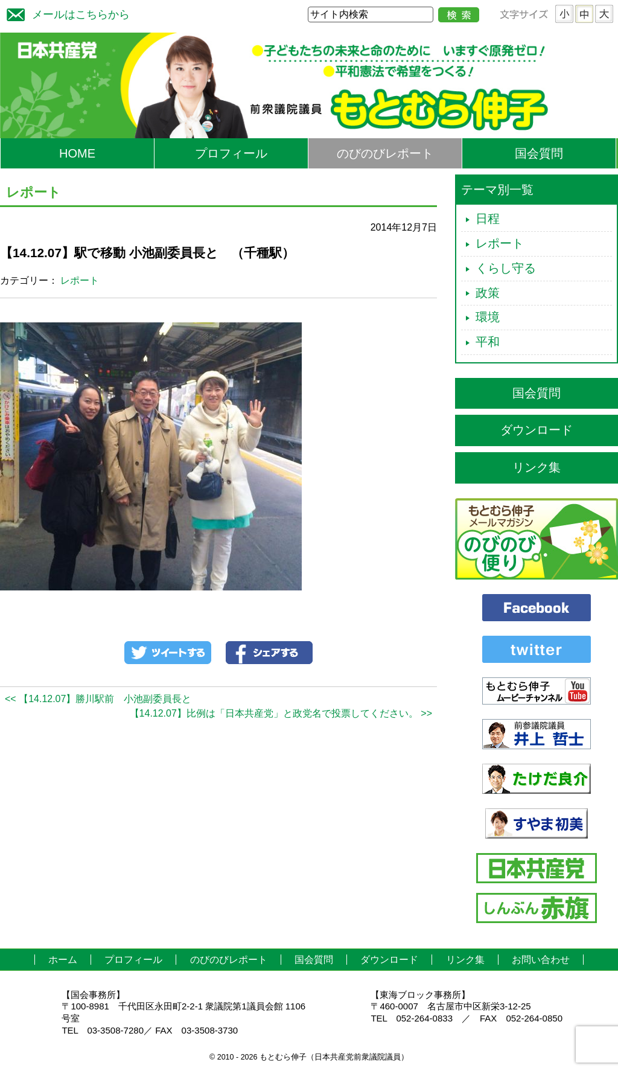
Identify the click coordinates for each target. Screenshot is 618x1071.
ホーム (62, 959)
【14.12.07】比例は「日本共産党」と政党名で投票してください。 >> (281, 713)
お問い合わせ (541, 959)
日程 (488, 218)
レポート (79, 280)
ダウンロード (536, 429)
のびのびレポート (385, 153)
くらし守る (506, 268)
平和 (488, 341)
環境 (488, 317)
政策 (488, 292)
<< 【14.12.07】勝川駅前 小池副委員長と (98, 699)
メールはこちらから (65, 13)
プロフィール (231, 153)
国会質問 (539, 153)
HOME (77, 153)
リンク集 (536, 467)
